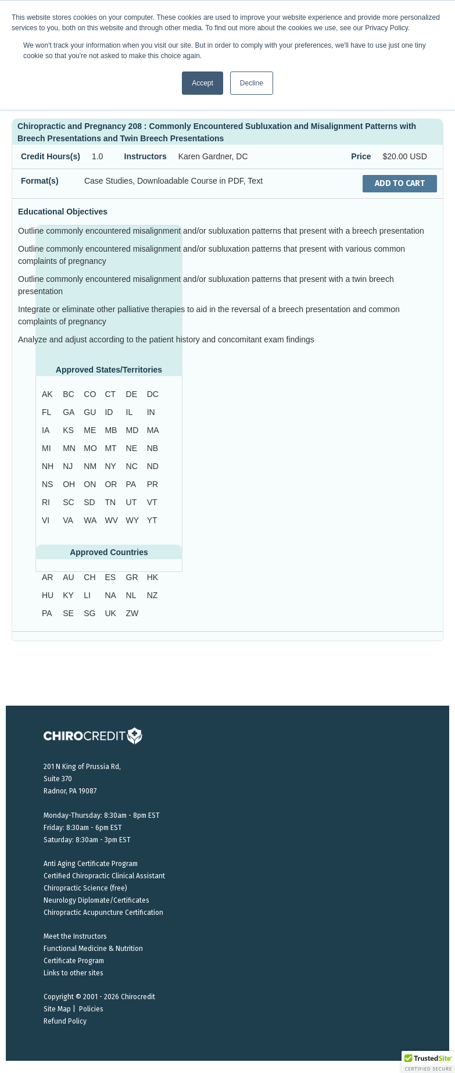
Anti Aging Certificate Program (91, 864)
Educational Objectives (63, 211)
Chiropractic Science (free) (85, 888)
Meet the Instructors (75, 936)
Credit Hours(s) (50, 156)
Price (361, 156)
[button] (428, 1062)
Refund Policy (65, 1021)
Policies (91, 1009)
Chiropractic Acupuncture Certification (103, 913)
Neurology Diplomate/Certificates (96, 900)
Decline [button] (251, 83)
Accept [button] (202, 83)
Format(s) (40, 180)
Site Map (57, 1009)
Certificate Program (74, 961)
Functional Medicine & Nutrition (93, 949)
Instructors (145, 156)
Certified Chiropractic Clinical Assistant (104, 876)
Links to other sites (73, 973)
